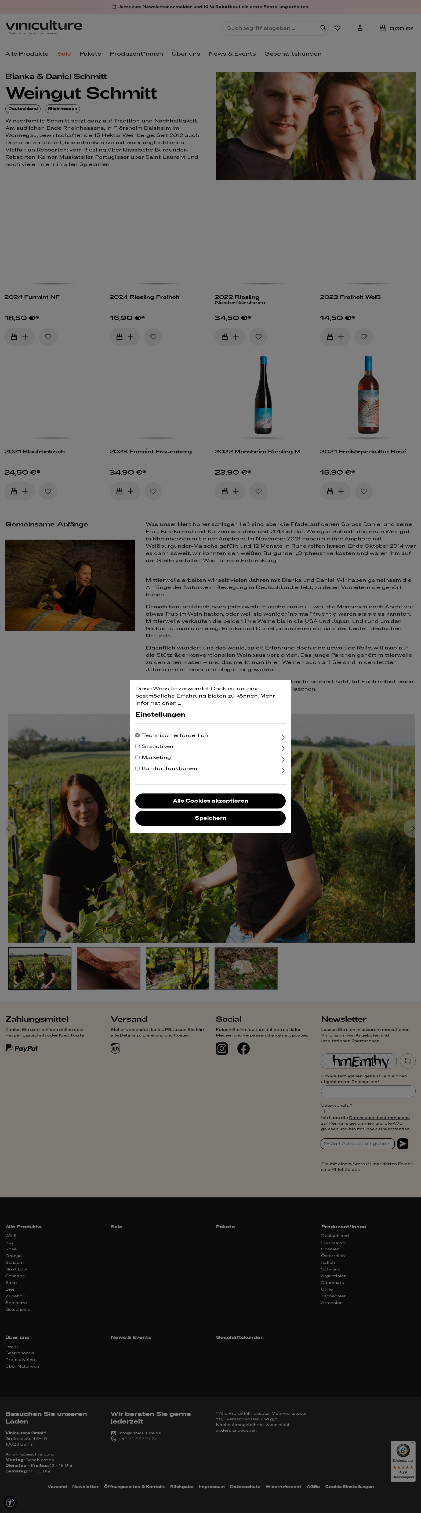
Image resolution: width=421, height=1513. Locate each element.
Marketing (156, 757)
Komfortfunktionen (169, 768)
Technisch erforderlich (175, 735)
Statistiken (157, 746)
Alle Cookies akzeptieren (210, 801)
